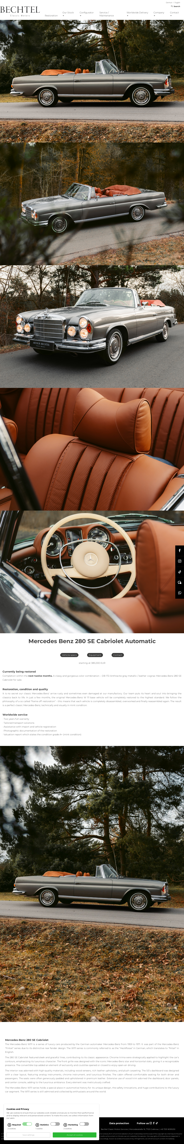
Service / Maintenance (106, 14)
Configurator (87, 13)
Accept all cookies (75, 1135)
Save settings (28, 1135)
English (177, 2)
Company (158, 13)
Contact (174, 13)
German (169, 2)
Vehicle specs (69, 655)
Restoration (51, 15)
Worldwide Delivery (137, 13)
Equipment (95, 655)
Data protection (119, 1123)
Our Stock (68, 13)
